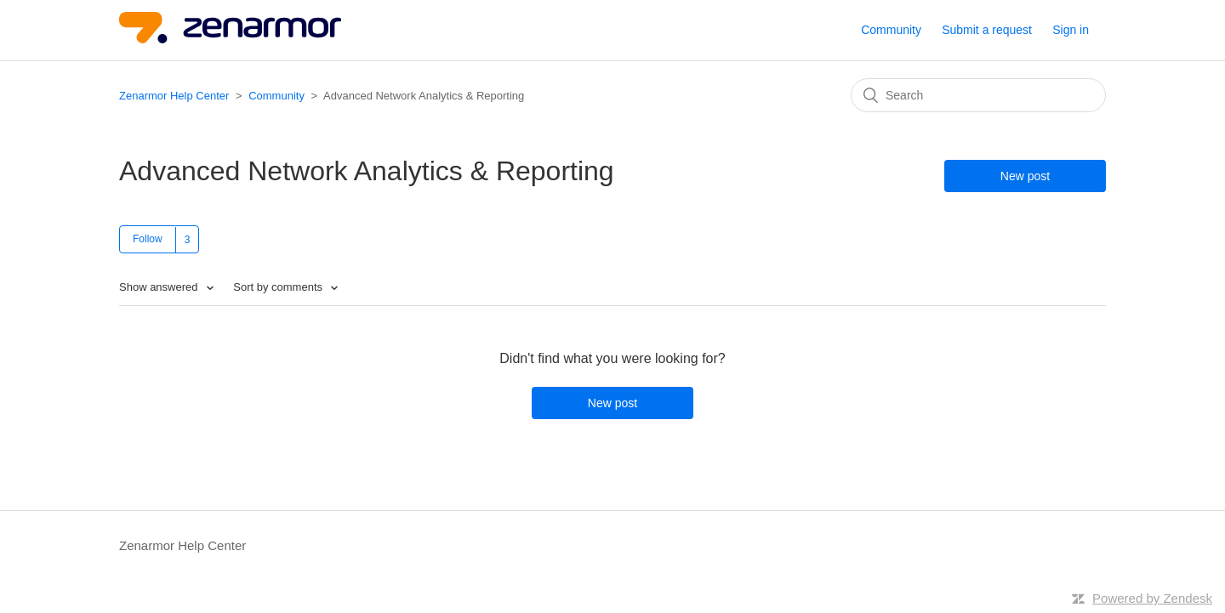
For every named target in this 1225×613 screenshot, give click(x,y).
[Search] (978, 95)
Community (891, 30)
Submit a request (987, 30)
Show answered (160, 287)
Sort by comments (279, 287)
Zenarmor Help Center (174, 95)
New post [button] (1025, 176)
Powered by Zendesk (1152, 598)
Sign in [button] (1070, 30)
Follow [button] (147, 239)
